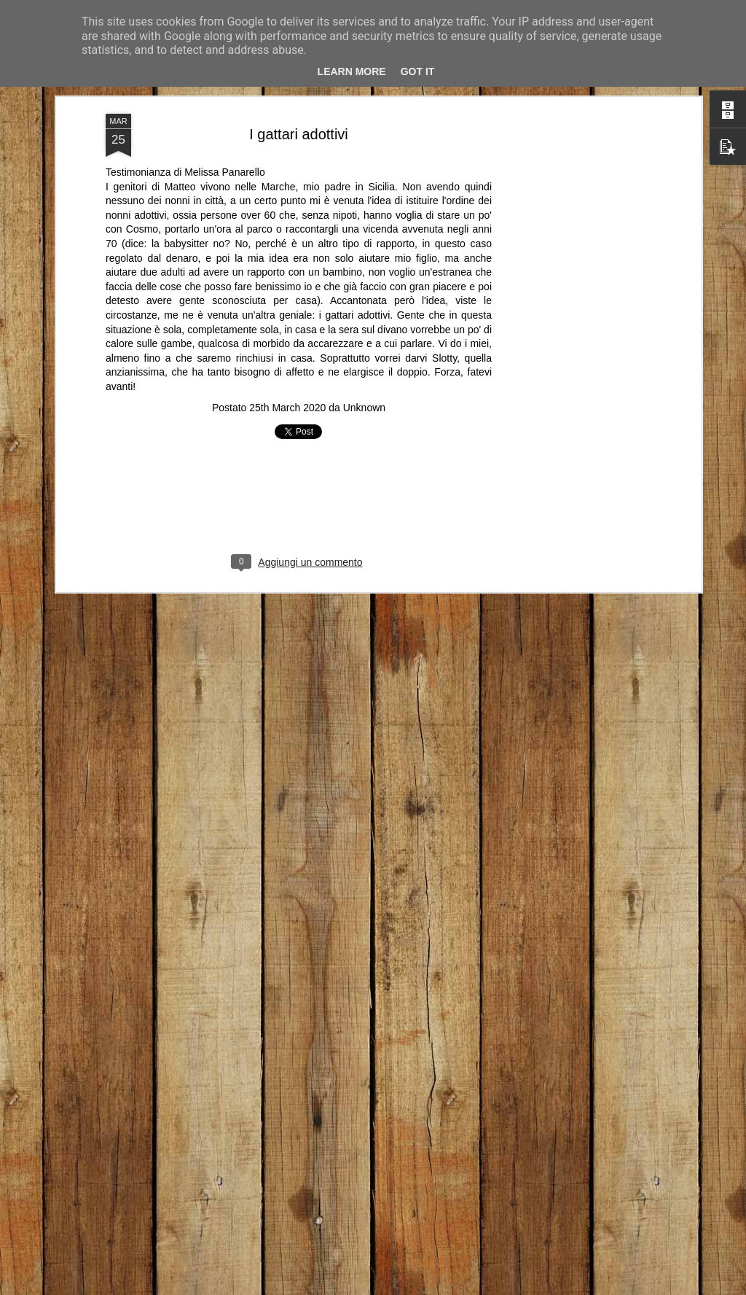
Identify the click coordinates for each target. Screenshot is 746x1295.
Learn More (352, 71)
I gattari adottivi (298, 100)
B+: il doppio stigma (96, 1242)
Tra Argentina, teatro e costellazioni (482, 1250)
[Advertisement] (572, 310)
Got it (418, 71)
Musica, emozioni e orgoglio (276, 1245)
